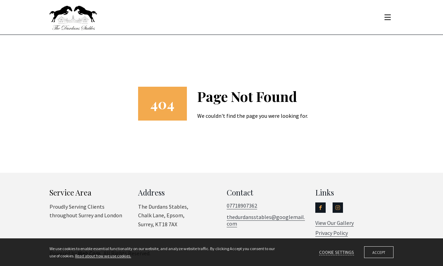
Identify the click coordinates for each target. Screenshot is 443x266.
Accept (378, 252)
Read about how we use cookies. (103, 255)
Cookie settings (336, 252)
